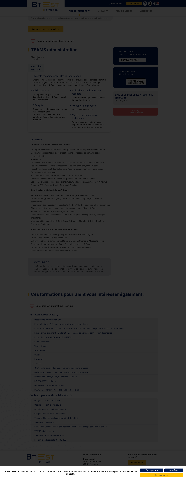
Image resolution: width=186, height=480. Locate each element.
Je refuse (173, 470)
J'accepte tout (151, 470)
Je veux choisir (162, 475)
